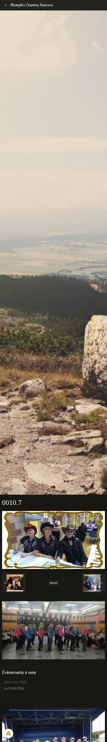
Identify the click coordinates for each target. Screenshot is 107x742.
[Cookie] (8, 733)
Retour (53, 583)
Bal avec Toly (15, 682)
